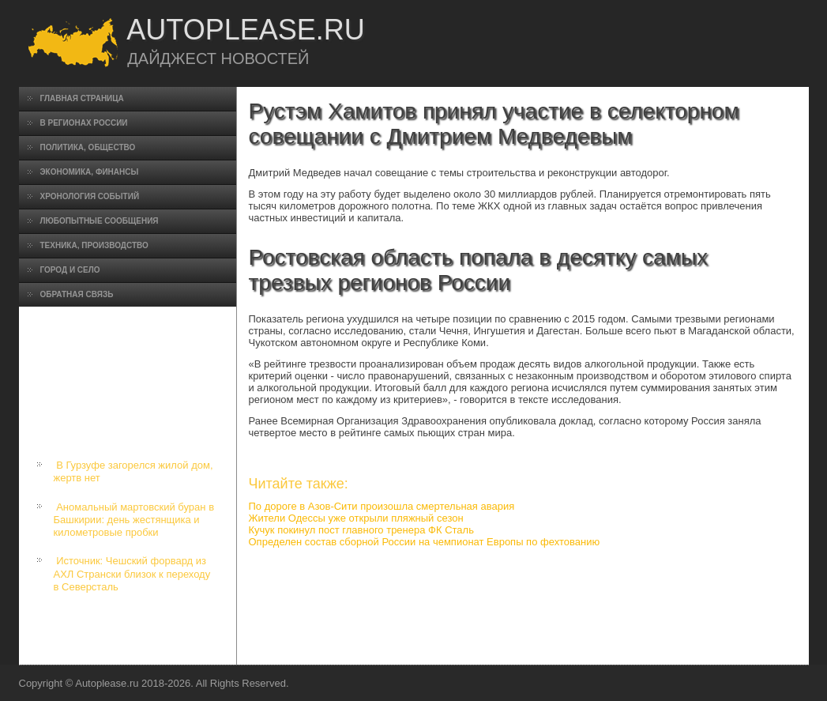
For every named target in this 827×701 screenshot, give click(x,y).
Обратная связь (77, 294)
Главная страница (82, 98)
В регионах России (84, 123)
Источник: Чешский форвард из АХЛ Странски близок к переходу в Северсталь (132, 574)
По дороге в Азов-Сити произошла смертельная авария (382, 506)
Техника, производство (94, 245)
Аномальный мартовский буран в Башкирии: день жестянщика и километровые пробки (134, 520)
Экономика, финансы (89, 172)
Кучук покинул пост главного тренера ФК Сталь (361, 530)
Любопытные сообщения (99, 221)
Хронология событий (90, 196)
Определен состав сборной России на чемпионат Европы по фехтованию (424, 542)
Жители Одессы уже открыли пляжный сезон (356, 518)
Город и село (70, 270)
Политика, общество (88, 147)
